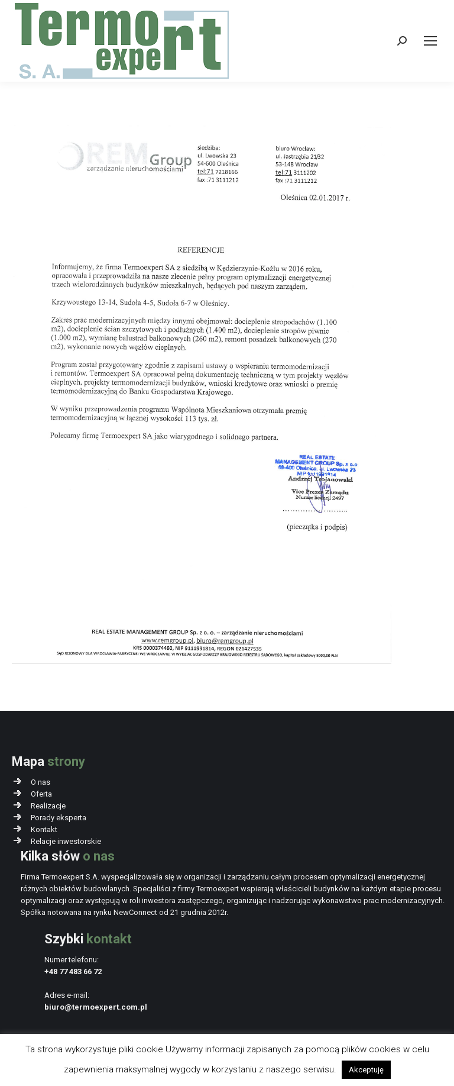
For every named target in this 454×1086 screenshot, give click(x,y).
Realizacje (48, 805)
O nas (40, 782)
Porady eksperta (58, 817)
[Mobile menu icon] (430, 41)
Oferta (41, 793)
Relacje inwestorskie (66, 841)
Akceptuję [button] (366, 1069)
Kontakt (44, 829)
